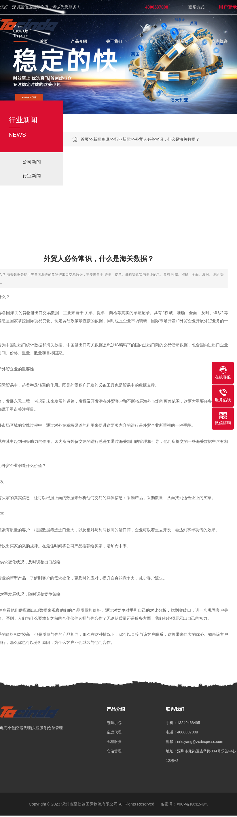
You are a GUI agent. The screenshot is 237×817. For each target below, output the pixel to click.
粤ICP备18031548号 (192, 806)
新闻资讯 (101, 139)
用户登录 (228, 7)
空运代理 (114, 733)
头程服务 (114, 743)
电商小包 (114, 724)
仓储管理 (114, 752)
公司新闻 (31, 162)
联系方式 (196, 7)
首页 (85, 139)
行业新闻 (122, 139)
